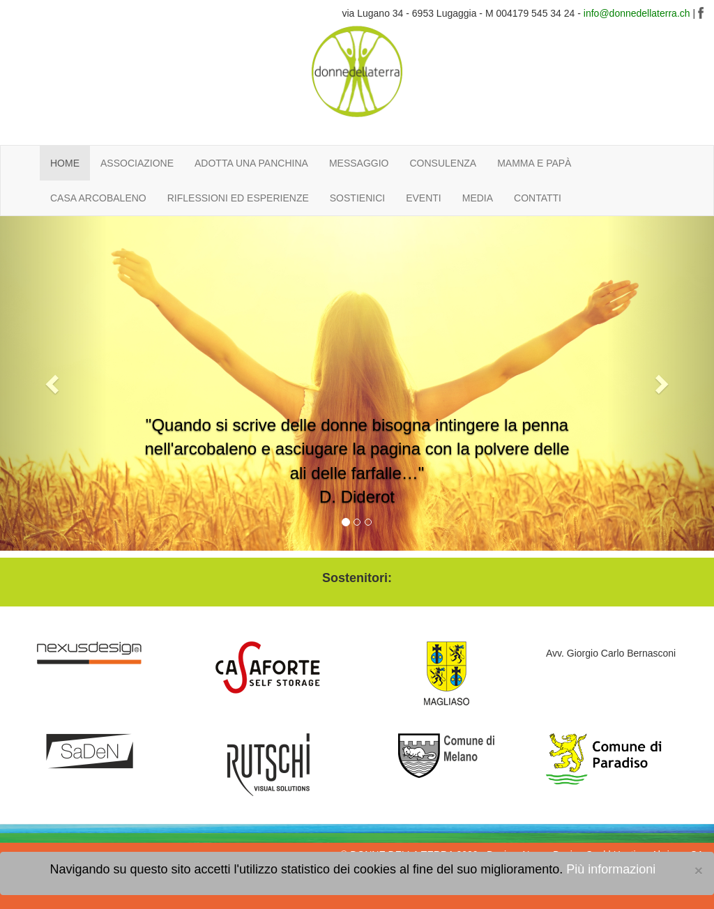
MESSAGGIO (359, 163)
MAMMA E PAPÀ (534, 163)
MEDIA (477, 198)
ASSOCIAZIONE (137, 163)
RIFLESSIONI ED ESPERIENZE (238, 198)
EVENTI (423, 198)
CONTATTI (537, 198)
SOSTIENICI (357, 198)
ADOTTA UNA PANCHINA (251, 163)
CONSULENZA (442, 163)
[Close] (698, 870)
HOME (64, 163)
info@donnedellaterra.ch (637, 13)
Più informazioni (610, 869)
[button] (53, 383)
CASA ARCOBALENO (98, 198)
